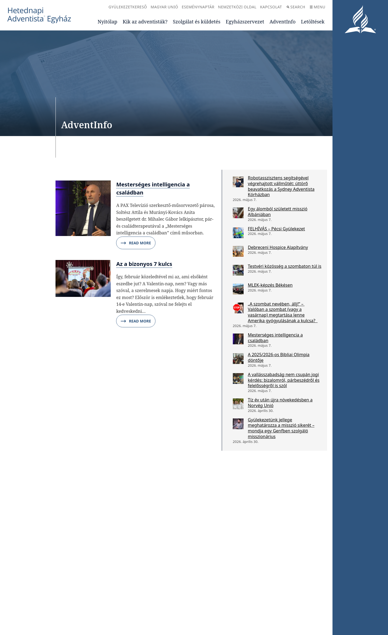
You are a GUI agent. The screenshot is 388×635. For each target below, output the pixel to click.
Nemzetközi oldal (237, 6)
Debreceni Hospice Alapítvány (278, 247)
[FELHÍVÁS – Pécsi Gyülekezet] (238, 232)
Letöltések (312, 21)
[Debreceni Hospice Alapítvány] (238, 251)
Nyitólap (107, 21)
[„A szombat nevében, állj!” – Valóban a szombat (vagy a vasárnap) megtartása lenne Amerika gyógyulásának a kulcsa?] (238, 308)
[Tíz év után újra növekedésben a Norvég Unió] (238, 403)
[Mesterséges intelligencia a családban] (238, 339)
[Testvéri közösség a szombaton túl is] (238, 270)
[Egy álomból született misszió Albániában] (238, 212)
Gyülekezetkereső (128, 6)
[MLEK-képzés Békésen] (238, 289)
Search (296, 6)
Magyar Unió (164, 6)
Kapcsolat (271, 6)
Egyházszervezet (245, 21)
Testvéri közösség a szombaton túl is (284, 266)
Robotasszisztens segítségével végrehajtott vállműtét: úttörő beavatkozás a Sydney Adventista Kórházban (281, 186)
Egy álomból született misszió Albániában (277, 211)
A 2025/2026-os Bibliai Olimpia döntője (279, 357)
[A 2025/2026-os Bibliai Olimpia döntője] (238, 358)
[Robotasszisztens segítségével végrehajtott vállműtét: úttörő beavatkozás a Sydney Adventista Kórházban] (238, 181)
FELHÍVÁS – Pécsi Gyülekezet (276, 229)
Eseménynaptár (198, 6)
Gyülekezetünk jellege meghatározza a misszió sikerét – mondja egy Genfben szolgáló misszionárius (281, 428)
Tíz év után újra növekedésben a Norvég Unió (280, 402)
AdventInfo (282, 21)
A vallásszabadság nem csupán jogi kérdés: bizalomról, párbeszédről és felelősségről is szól (284, 380)
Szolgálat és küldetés (196, 21)
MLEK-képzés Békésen (270, 285)
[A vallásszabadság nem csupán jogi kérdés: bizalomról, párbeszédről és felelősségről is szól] (238, 378)
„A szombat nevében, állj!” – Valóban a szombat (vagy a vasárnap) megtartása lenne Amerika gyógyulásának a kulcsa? (283, 312)
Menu (317, 6)
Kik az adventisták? (145, 21)
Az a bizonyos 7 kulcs (144, 264)
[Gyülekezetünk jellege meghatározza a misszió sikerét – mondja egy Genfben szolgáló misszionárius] (238, 423)
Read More (136, 243)
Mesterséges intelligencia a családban (275, 337)
